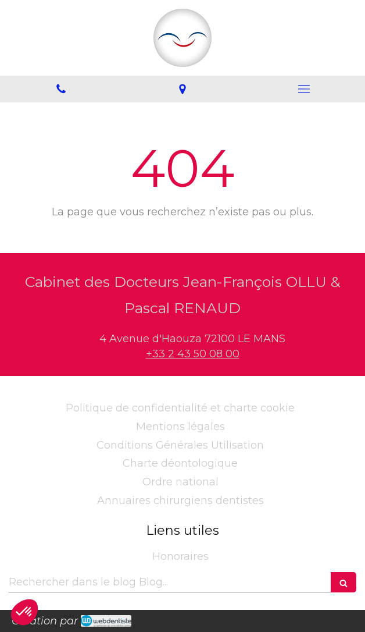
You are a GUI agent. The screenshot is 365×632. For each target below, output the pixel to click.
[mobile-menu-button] (304, 89)
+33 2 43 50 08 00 (192, 353)
